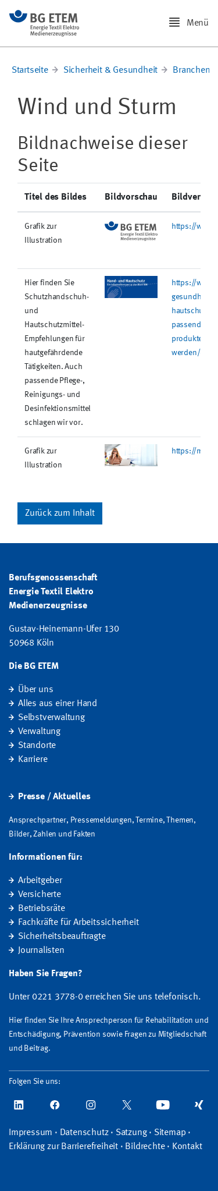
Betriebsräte (41, 908)
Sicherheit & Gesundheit (110, 70)
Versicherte (39, 894)
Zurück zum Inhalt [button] (60, 513)
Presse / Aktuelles (54, 797)
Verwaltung (39, 731)
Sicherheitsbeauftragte (62, 936)
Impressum (30, 1132)
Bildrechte (145, 1146)
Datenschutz (84, 1132)
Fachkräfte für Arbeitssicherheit (78, 922)
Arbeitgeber (40, 880)
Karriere (32, 759)
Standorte (37, 745)
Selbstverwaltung (51, 717)
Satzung (131, 1132)
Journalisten (41, 950)
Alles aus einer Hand (57, 703)
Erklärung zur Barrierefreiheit (63, 1146)
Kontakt (187, 1146)
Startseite (30, 70)
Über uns (35, 689)
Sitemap (170, 1132)
